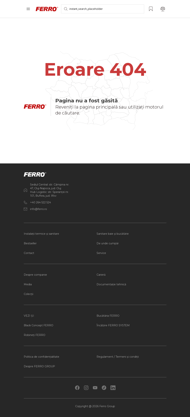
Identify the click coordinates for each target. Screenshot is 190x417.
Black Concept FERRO (38, 325)
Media (28, 284)
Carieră (101, 274)
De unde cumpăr (108, 243)
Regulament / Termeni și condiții (118, 356)
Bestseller (30, 243)
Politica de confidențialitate (41, 356)
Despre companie (35, 274)
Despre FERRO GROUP (39, 366)
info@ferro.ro (38, 209)
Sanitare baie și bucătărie (113, 233)
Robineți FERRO (34, 335)
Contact (29, 253)
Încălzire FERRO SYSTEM (113, 325)
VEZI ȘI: (29, 315)
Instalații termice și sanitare (41, 233)
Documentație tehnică (111, 284)
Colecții (28, 294)
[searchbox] (102, 8)
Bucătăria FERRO (108, 315)
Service (101, 253)
